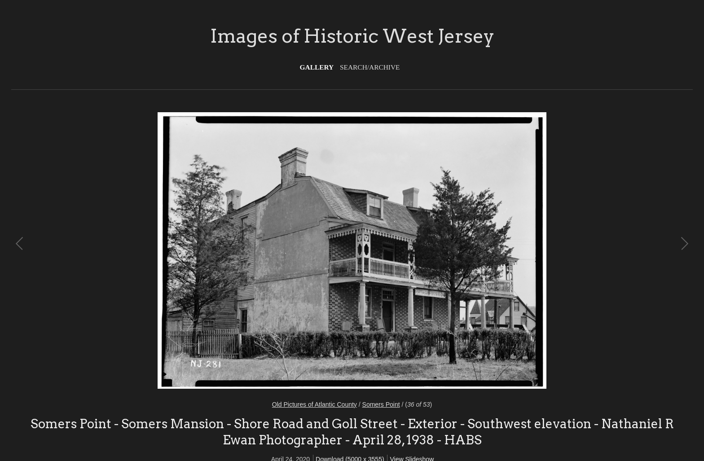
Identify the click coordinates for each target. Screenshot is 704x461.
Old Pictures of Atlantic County (314, 404)
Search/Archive (370, 67)
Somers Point (381, 404)
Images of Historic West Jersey (352, 36)
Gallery (317, 67)
